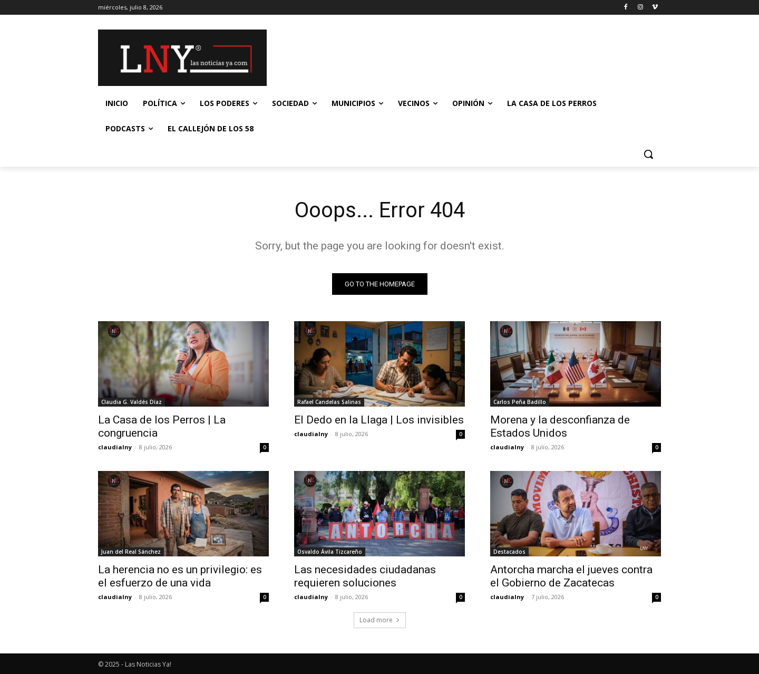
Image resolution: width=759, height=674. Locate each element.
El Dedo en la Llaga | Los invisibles (379, 419)
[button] (648, 154)
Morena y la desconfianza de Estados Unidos (560, 426)
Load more (379, 619)
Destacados (509, 551)
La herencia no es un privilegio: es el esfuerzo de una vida (180, 576)
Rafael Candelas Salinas (329, 402)
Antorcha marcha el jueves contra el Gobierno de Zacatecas (571, 576)
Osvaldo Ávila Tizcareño (329, 551)
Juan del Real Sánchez (131, 551)
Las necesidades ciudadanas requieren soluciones (365, 576)
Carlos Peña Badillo (519, 402)
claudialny (115, 447)
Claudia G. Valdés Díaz (131, 402)
